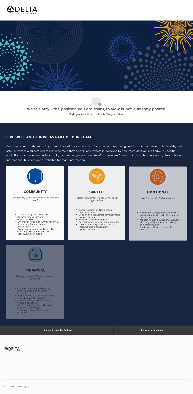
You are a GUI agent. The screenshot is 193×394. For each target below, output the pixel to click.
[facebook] (6, 372)
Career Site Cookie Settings (58, 330)
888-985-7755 (17, 363)
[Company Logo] (14, 10)
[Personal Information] (152, 330)
